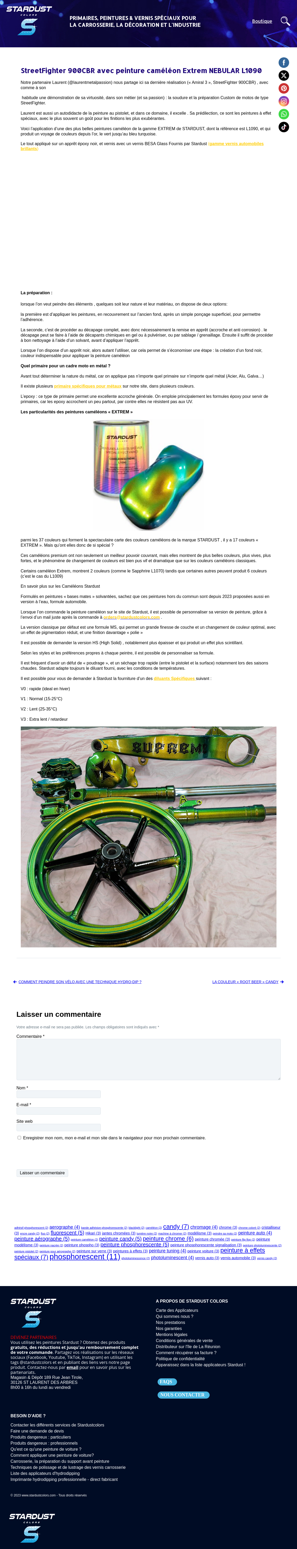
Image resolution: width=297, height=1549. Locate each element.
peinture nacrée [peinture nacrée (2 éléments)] (51, 1245)
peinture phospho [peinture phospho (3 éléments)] (81, 1245)
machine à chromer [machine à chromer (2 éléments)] (172, 1233)
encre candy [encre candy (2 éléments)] (30, 1233)
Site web (25, 1121)
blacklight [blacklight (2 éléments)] (136, 1227)
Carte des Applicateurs (177, 1310)
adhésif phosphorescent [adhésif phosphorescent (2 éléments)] (31, 1227)
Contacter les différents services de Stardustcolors (57, 1425)
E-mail (24, 1105)
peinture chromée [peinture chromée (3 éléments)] (212, 1239)
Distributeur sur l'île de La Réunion (188, 1346)
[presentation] (57, 1155)
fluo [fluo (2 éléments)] (45, 1233)
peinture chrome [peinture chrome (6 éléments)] (168, 1238)
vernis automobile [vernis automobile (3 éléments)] (238, 1258)
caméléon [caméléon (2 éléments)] (154, 1227)
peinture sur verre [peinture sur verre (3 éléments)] (94, 1251)
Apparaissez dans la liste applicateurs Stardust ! (201, 1365)
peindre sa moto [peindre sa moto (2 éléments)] (225, 1233)
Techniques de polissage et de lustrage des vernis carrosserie (68, 1467)
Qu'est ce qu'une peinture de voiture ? (46, 1449)
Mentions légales (172, 1334)
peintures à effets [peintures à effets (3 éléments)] (130, 1251)
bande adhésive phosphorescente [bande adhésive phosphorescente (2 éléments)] (104, 1227)
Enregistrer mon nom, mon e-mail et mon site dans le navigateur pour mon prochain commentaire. (114, 1138)
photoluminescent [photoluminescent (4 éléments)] (172, 1257)
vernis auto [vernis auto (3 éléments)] (207, 1258)
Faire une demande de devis (37, 1431)
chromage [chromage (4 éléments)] (204, 1227)
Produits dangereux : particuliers (41, 1437)
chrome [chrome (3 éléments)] (228, 1227)
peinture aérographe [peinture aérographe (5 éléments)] (42, 1239)
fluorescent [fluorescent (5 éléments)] (67, 1233)
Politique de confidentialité (180, 1359)
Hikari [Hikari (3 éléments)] (93, 1233)
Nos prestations (170, 1322)
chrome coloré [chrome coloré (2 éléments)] (249, 1227)
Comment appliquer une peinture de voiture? (52, 1455)
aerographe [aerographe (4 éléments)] (64, 1227)
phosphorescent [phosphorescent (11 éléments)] (84, 1256)
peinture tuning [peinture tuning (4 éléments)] (167, 1250)
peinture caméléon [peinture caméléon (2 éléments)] (84, 1239)
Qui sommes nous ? (174, 1316)
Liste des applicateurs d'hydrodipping (45, 1473)
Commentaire (31, 1036)
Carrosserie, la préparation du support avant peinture (60, 1461)
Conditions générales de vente (184, 1340)
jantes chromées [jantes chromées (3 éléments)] (118, 1233)
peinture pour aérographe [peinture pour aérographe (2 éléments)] (57, 1251)
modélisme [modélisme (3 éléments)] (200, 1233)
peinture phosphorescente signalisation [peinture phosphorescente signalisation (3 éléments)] (206, 1245)
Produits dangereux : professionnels (44, 1443)
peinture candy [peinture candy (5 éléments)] (120, 1239)
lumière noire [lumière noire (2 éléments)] (147, 1233)
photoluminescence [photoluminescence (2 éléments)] (136, 1258)
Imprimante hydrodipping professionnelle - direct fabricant (64, 1479)
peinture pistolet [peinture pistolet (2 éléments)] (26, 1251)
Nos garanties (169, 1328)
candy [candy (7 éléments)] (176, 1226)
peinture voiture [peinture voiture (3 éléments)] (203, 1251)
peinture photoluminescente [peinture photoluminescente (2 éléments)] (262, 1245)
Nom (22, 1088)
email (72, 1367)
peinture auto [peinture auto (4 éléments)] (255, 1233)
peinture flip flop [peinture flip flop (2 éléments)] (243, 1239)
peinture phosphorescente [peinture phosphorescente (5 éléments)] (134, 1244)
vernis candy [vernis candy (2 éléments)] (267, 1258)
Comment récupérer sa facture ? (186, 1352)
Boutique (262, 21)
